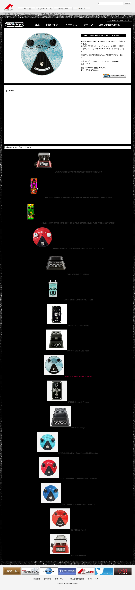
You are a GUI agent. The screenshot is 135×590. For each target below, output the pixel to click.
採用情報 (47, 579)
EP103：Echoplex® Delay (67, 325)
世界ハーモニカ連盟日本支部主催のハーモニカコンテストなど (49, 571)
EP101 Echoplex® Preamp (67, 402)
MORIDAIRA (8, 7)
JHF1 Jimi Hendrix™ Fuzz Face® (67, 376)
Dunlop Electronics (31, 14)
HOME (7, 14)
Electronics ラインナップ (18, 147)
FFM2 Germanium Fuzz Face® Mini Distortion (67, 479)
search (127, 3)
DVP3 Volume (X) (67, 428)
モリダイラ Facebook (67, 571)
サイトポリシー (61, 579)
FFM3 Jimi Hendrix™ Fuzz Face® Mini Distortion (67, 453)
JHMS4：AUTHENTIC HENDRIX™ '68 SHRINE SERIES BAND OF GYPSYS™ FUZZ (67, 198)
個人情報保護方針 (77, 579)
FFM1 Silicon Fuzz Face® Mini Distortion (67, 504)
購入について (63, 8)
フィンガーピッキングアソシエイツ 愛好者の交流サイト (30, 571)
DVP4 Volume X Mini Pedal (67, 351)
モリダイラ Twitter (104, 571)
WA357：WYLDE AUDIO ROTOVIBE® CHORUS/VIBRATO (67, 172)
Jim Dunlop (16, 14)
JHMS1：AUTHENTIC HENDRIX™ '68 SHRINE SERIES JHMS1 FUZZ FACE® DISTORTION (67, 223)
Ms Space (123, 571)
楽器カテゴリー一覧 (44, 8)
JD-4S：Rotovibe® (67, 556)
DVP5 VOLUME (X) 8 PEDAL (67, 274)
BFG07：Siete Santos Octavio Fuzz (67, 300)
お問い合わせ (81, 8)
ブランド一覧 (26, 8)
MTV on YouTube (86, 571)
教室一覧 (12, 571)
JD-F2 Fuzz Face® (67, 530)
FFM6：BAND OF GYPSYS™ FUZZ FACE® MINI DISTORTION (68, 249)
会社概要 (37, 579)
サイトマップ (93, 579)
